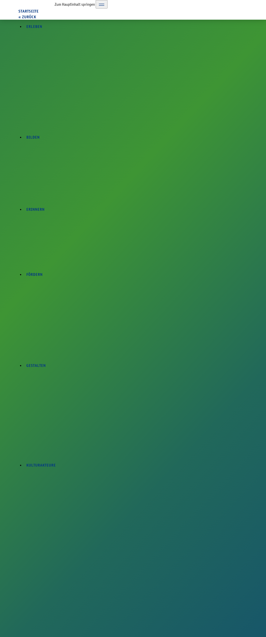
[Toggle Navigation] (101, 4)
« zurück (27, 17)
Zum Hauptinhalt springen (75, 4)
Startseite (28, 11)
